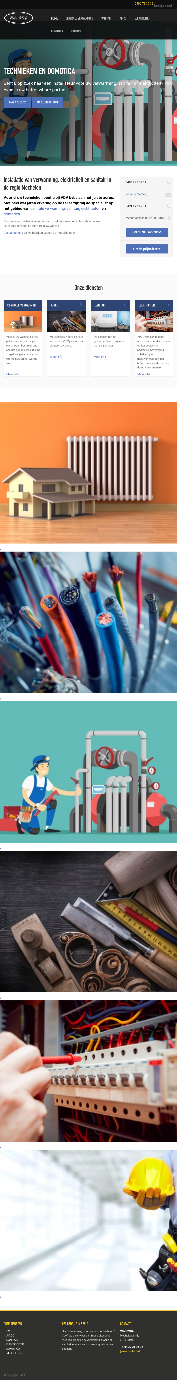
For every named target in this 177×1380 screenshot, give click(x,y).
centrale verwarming (47, 208)
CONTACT (76, 31)
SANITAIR (106, 19)
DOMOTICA (57, 31)
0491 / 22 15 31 (136, 206)
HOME (54, 19)
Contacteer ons (13, 232)
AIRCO (123, 19)
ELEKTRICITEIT (142, 19)
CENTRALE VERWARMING (79, 19)
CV (8, 1331)
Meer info (12, 374)
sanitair (73, 208)
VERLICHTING (14, 1353)
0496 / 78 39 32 (17, 103)
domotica (12, 214)
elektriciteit (91, 208)
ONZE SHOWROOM (47, 103)
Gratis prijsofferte (147, 249)
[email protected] (163, 6)
